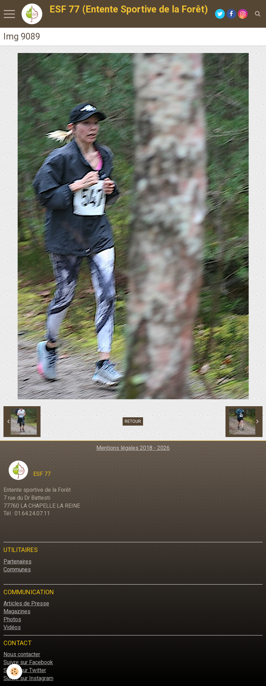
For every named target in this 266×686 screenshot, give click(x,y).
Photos (12, 619)
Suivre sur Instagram (28, 678)
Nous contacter (21, 654)
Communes (17, 569)
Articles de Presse (26, 603)
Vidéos (12, 627)
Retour (133, 421)
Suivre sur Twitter (24, 670)
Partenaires (17, 561)
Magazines (16, 611)
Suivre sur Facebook (28, 662)
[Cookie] (15, 671)
